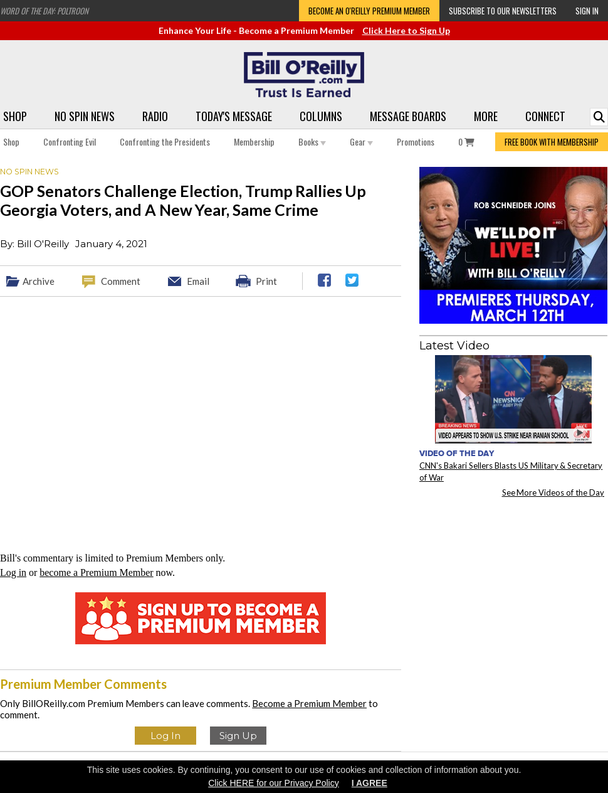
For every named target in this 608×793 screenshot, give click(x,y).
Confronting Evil (69, 141)
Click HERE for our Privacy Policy (273, 783)
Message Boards (408, 116)
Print (266, 281)
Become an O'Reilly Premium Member (369, 10)
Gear (361, 141)
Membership (254, 141)
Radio (155, 116)
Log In (165, 736)
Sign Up (238, 736)
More (486, 116)
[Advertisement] (513, 585)
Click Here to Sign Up (406, 30)
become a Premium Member (96, 572)
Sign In (587, 10)
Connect (545, 116)
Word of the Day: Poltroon (44, 10)
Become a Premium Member (309, 703)
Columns (321, 116)
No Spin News (85, 116)
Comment (120, 281)
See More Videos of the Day (553, 492)
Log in (13, 572)
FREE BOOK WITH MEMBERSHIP (552, 142)
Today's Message (234, 116)
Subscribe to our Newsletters (503, 10)
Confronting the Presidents (165, 141)
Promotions (415, 141)
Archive (39, 281)
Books (312, 141)
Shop (15, 116)
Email (198, 281)
